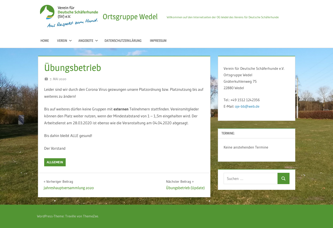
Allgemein (55, 162)
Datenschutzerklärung (123, 40)
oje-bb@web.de (247, 106)
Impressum (158, 40)
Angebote (88, 40)
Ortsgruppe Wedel (130, 16)
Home (44, 40)
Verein (64, 40)
